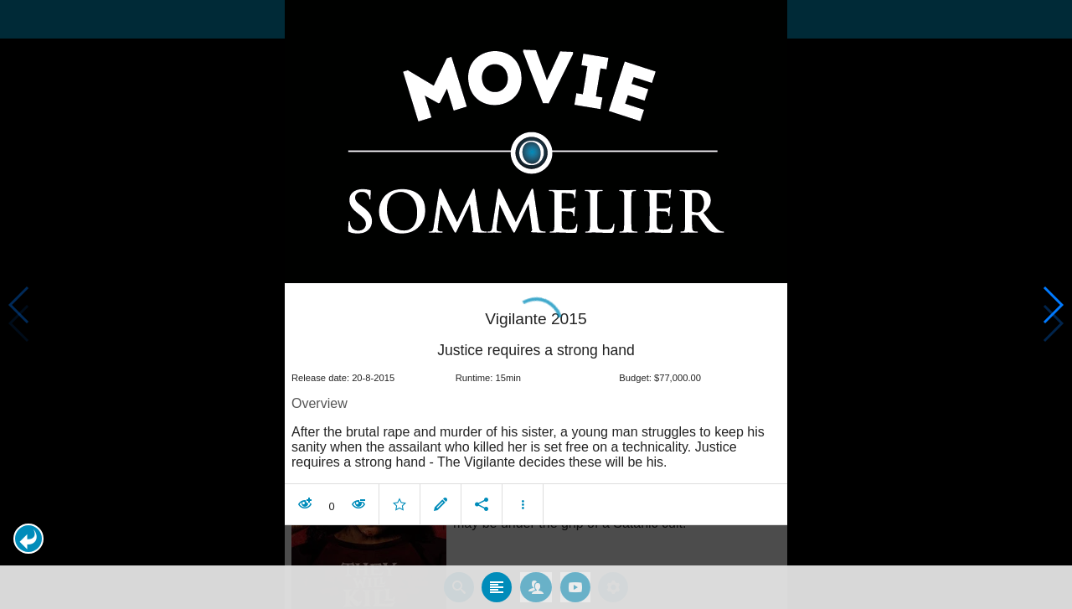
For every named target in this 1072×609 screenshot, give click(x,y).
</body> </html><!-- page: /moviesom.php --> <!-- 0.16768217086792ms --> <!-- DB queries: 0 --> (536, 304)
